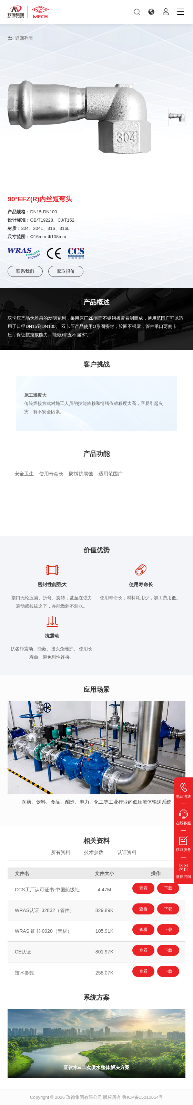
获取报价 (66, 271)
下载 (168, 888)
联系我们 (25, 271)
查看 (143, 888)
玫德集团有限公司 (84, 1097)
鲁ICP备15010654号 (142, 1097)
